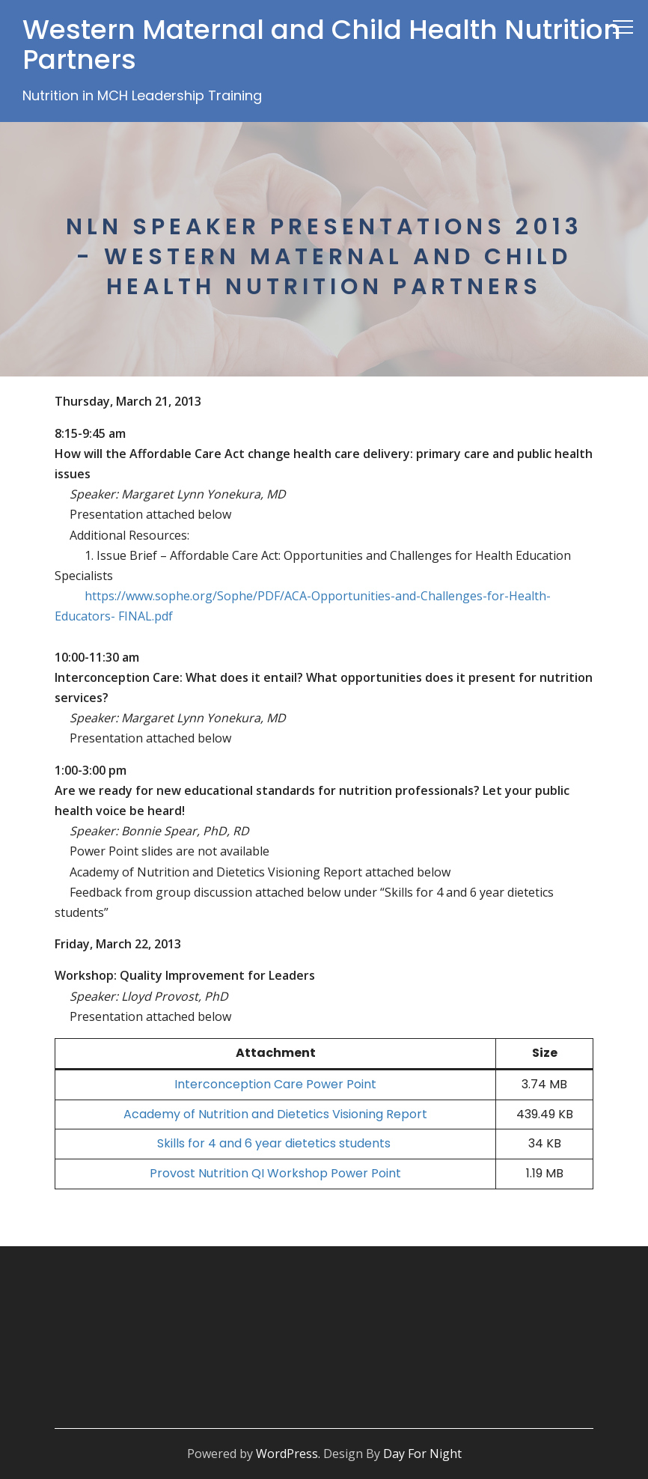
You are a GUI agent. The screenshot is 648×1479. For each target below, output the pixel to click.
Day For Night (422, 1453)
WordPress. (288, 1453)
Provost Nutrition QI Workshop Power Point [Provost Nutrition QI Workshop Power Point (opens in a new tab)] (275, 1173)
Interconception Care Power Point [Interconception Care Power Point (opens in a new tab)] (275, 1084)
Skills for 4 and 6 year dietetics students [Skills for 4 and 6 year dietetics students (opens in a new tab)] (275, 1143)
